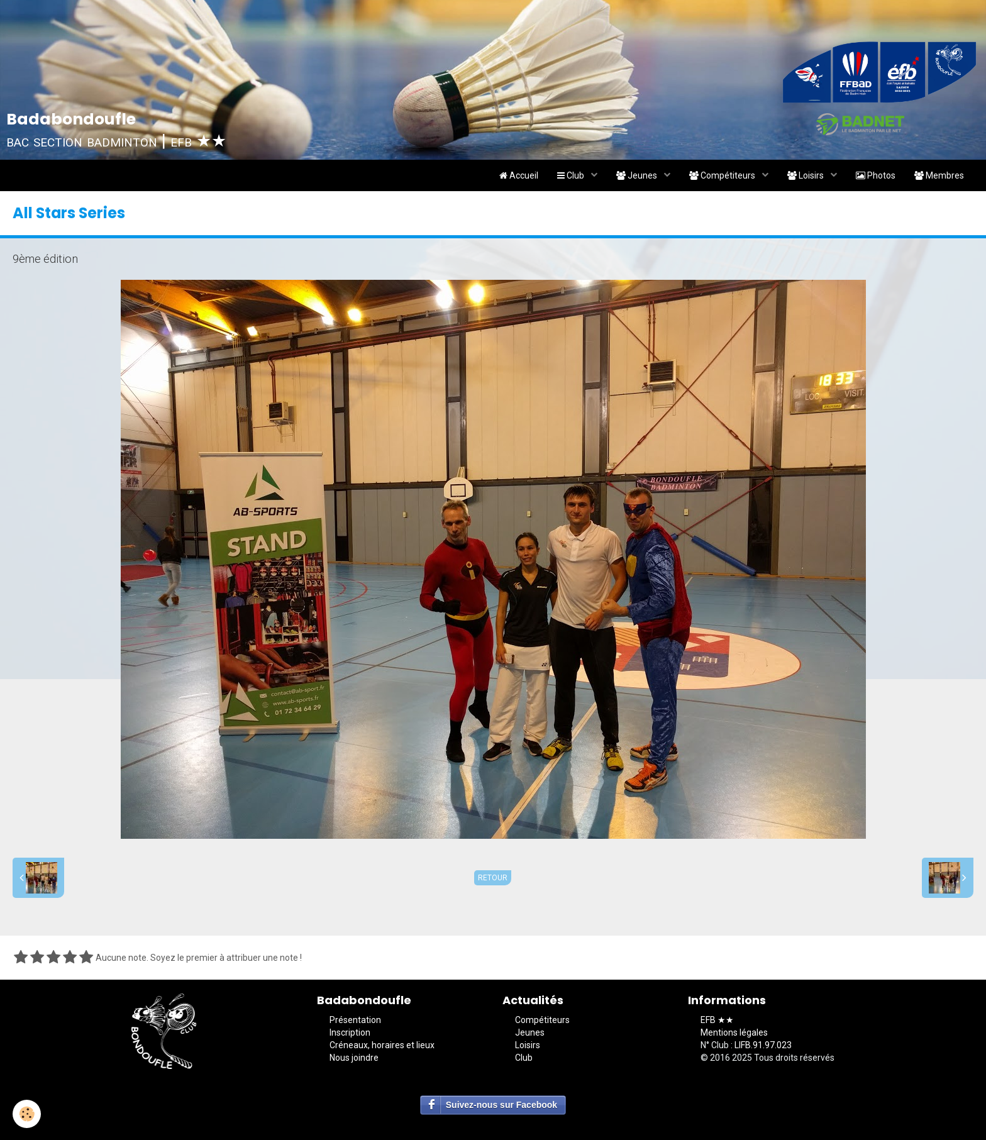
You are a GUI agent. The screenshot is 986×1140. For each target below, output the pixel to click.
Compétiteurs (723, 175)
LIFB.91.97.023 (763, 1045)
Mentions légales (734, 1032)
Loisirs (806, 175)
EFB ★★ (717, 1020)
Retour (492, 877)
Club (571, 175)
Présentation (355, 1020)
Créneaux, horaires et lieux (382, 1045)
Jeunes (637, 175)
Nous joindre (354, 1058)
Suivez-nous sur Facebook (501, 1105)
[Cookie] (27, 1114)
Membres (939, 175)
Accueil (518, 175)
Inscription (350, 1032)
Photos (875, 175)
